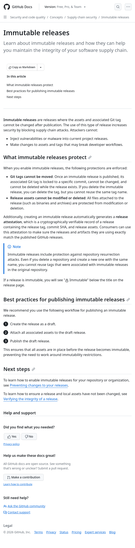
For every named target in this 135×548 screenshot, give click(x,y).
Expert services (95, 532)
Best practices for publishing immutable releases (66, 299)
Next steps (19, 368)
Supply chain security (82, 17)
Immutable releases (115, 17)
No (29, 436)
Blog (112, 532)
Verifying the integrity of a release (30, 399)
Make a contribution (23, 477)
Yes (11, 436)
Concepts (56, 17)
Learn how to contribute (17, 484)
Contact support (16, 512)
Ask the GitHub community (24, 506)
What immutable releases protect (47, 157)
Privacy (51, 532)
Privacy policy (11, 444)
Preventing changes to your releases (39, 385)
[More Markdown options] (40, 67)
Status (64, 532)
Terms (38, 532)
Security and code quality (27, 17)
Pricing (76, 532)
